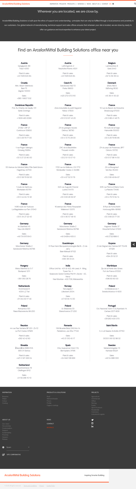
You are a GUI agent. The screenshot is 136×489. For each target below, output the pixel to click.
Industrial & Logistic (98, 414)
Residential (95, 410)
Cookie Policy (51, 486)
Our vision (5, 424)
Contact (105, 4)
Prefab (49, 403)
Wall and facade (52, 398)
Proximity (5, 435)
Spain (17, 447)
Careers (5, 437)
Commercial (95, 398)
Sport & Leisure (96, 407)
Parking (93, 403)
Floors (49, 401)
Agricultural (95, 396)
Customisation (7, 428)
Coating (5, 403)
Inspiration (54, 4)
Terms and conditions (30, 486)
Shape (4, 398)
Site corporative (14, 455)
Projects (62, 4)
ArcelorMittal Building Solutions (16, 4)
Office (93, 401)
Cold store (95, 412)
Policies (4, 439)
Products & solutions (56, 392)
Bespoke (5, 396)
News (89, 4)
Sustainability (6, 432)
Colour (4, 401)
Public (93, 405)
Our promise (6, 426)
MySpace (50, 428)
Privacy (41, 486)
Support (5, 430)
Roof (48, 396)
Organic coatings (52, 405)
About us (6, 420)
